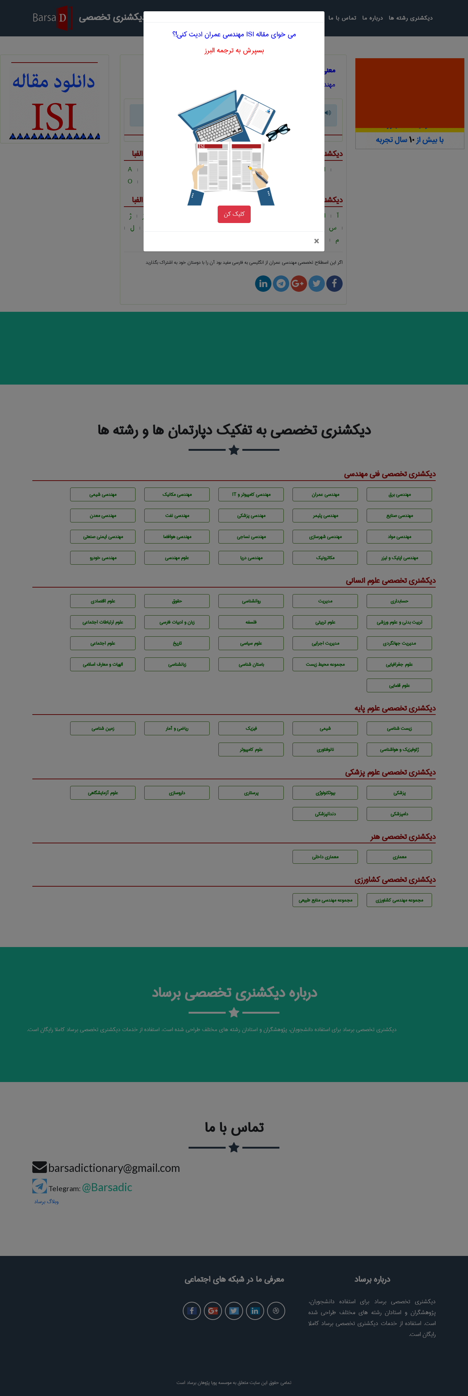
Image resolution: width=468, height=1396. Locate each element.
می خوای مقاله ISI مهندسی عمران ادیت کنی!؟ (234, 7)
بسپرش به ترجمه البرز (234, 23)
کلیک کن (234, 187)
